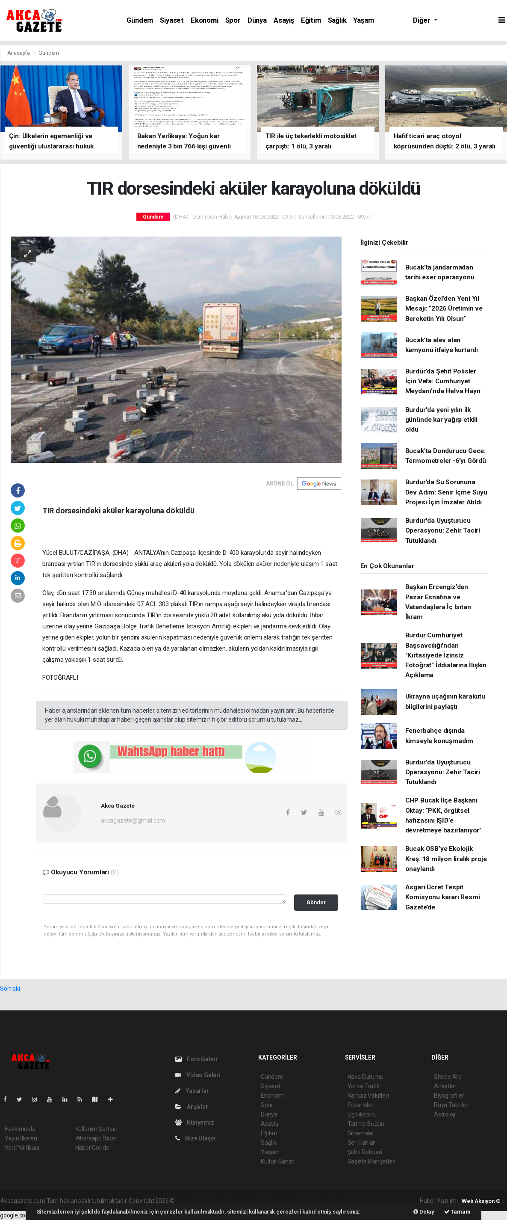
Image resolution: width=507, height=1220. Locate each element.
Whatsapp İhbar (96, 1138)
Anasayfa (19, 53)
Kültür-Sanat (277, 1161)
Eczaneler (361, 1105)
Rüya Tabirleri (451, 1105)
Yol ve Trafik (364, 1086)
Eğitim (311, 20)
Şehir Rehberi (365, 1152)
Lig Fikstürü (362, 1114)
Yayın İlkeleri (21, 1138)
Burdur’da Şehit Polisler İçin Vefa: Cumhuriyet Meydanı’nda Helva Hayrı (443, 381)
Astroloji (444, 1114)
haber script (333, 1200)
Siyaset (172, 20)
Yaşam (363, 20)
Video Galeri (198, 1075)
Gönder (316, 902)
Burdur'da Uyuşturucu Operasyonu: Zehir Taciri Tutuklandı (442, 531)
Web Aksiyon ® (481, 1201)
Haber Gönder (93, 1147)
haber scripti (264, 1200)
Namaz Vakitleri (368, 1095)
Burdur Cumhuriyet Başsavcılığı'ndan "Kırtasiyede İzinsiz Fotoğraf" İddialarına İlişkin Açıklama (445, 655)
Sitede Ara (448, 1076)
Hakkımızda (20, 1128)
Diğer (422, 20)
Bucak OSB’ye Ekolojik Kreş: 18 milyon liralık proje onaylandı (446, 859)
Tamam (457, 1211)
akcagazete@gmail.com (133, 820)
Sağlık (337, 20)
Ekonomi (204, 20)
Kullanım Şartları (96, 1128)
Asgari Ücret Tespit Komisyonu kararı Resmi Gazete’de (442, 897)
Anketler (445, 1086)
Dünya (257, 20)
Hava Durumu (365, 1076)
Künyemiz (194, 1122)
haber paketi (230, 1200)
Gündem (140, 20)
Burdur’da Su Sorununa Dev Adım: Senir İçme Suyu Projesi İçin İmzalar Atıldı (446, 492)
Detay (423, 1211)
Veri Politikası (22, 1147)
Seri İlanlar (361, 1142)
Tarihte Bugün (366, 1123)
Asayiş (284, 20)
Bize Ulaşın (195, 1138)
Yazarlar (192, 1090)
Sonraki (10, 988)
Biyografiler (449, 1095)
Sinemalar (361, 1133)
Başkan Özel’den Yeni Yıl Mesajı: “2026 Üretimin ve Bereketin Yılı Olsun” (444, 309)
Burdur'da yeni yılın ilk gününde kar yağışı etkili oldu (441, 420)
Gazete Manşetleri (372, 1161)
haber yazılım (299, 1200)
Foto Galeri (196, 1059)
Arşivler (191, 1106)
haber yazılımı (194, 1200)
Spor (233, 20)
